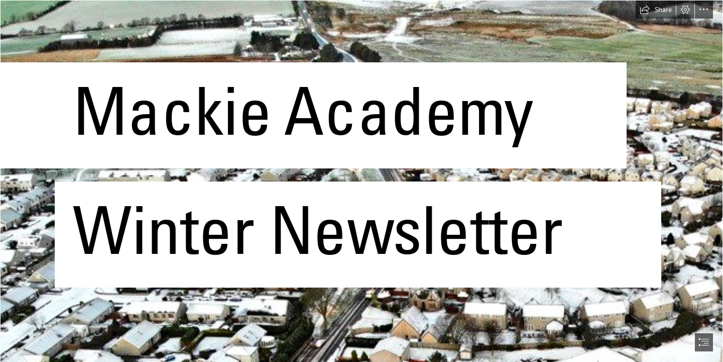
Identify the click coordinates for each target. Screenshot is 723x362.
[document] (361, 181)
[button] (656, 10)
